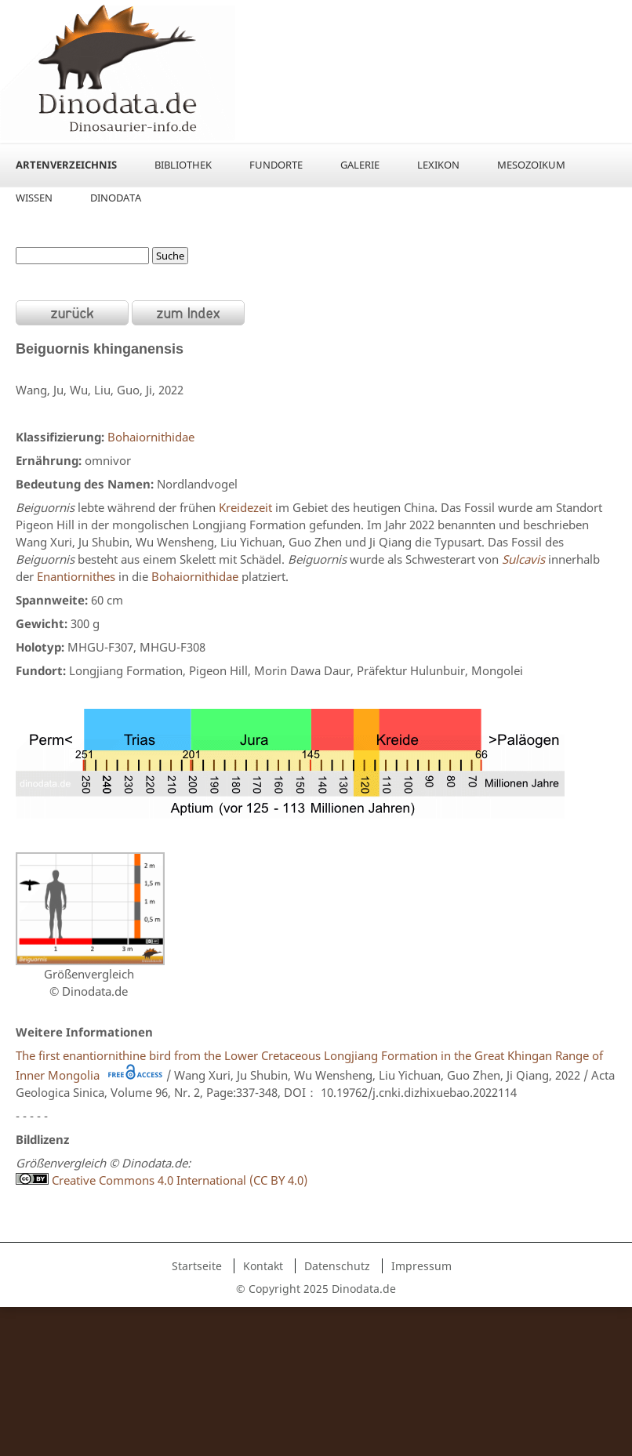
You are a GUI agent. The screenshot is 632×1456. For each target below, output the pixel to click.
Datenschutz (337, 1265)
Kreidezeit (245, 507)
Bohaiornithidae (150, 437)
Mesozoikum (531, 165)
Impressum (421, 1265)
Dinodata (115, 198)
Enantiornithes (76, 576)
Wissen (34, 198)
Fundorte (276, 165)
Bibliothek (183, 165)
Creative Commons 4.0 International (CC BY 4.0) (161, 1180)
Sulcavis (523, 559)
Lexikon (438, 165)
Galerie (360, 165)
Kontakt (263, 1265)
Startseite (197, 1265)
